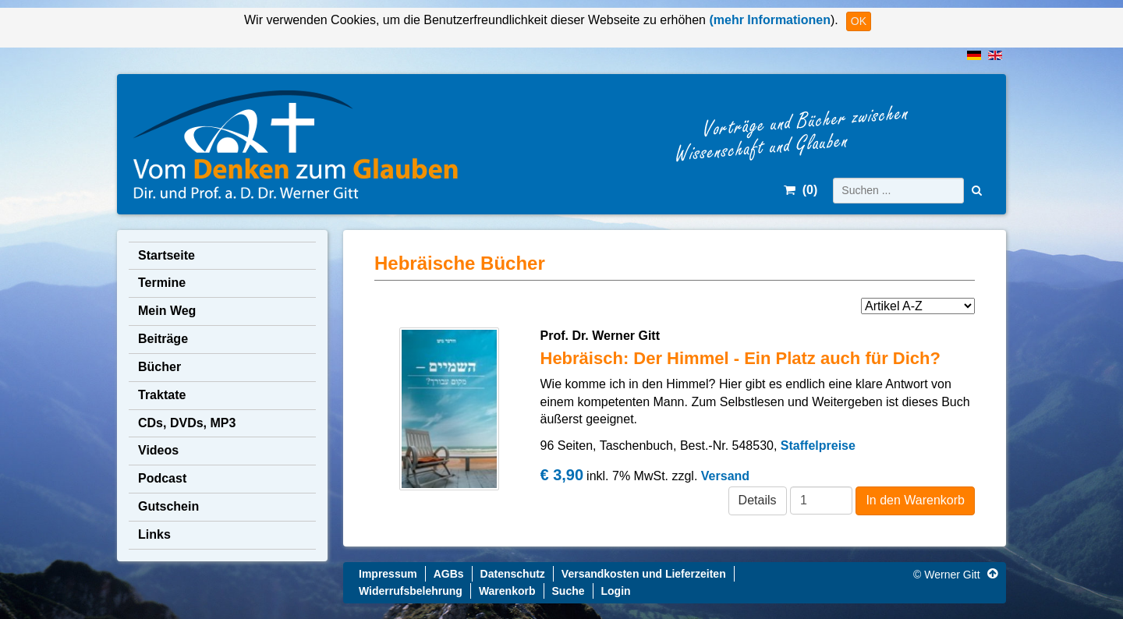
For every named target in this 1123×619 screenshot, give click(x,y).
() (800, 189)
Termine (162, 282)
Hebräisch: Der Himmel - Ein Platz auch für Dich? (740, 358)
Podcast (162, 478)
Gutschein (168, 506)
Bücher (159, 366)
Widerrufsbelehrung (410, 591)
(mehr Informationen (768, 20)
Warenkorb (507, 591)
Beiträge (163, 338)
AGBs (449, 574)
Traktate (162, 394)
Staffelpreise (818, 445)
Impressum (388, 574)
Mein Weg (167, 310)
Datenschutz (512, 574)
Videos (158, 450)
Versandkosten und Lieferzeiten (644, 574)
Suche (568, 591)
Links (154, 534)
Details (758, 500)
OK (858, 21)
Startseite (166, 255)
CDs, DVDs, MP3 (187, 423)
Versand (725, 476)
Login (616, 591)
